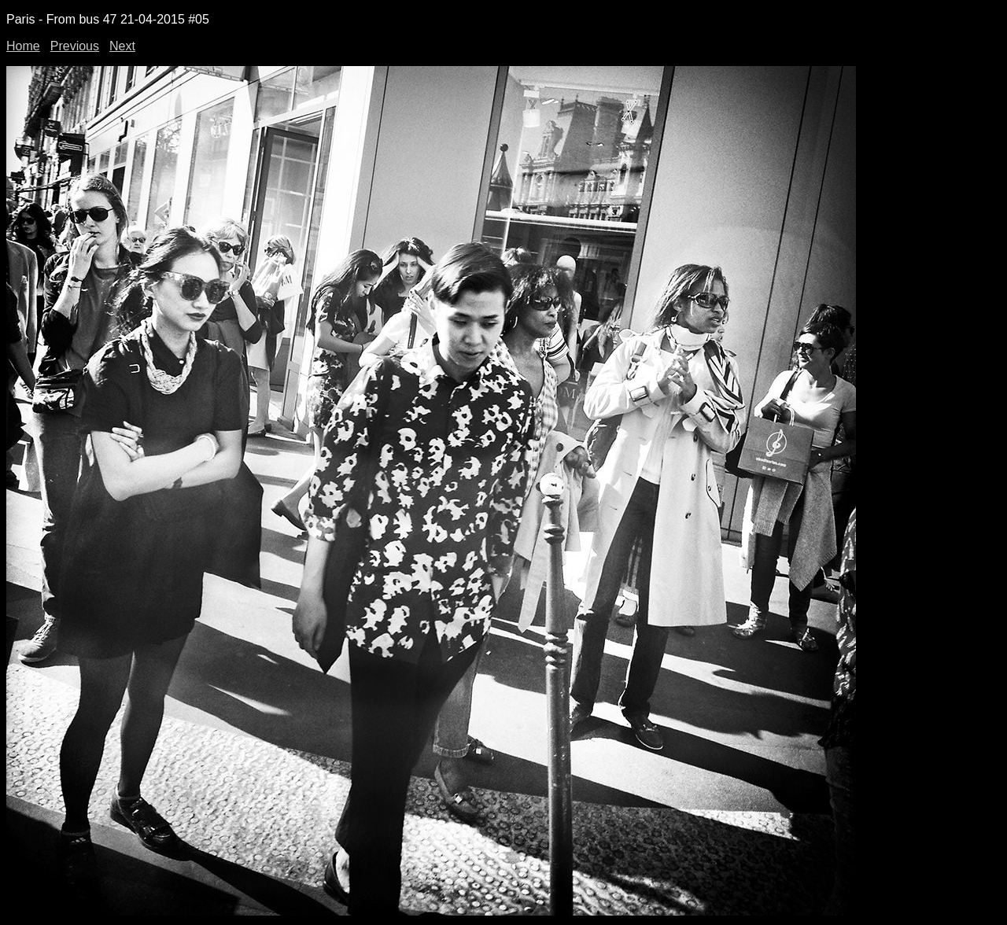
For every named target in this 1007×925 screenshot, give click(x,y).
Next (122, 46)
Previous (74, 46)
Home (23, 46)
